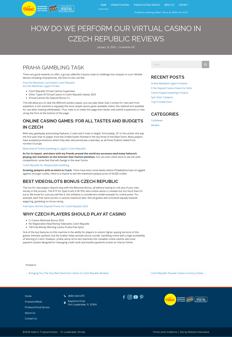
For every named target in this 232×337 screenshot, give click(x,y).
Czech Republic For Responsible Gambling (46, 165)
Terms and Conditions (165, 332)
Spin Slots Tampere (162, 97)
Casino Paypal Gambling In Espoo (169, 93)
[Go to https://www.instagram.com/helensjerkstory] (130, 297)
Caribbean (157, 120)
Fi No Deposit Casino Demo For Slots (171, 88)
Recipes (155, 125)
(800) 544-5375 (180, 12)
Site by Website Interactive (194, 332)
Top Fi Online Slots (161, 102)
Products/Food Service (37, 307)
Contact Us (31, 319)
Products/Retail (33, 302)
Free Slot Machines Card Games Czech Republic (49, 83)
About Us (30, 313)
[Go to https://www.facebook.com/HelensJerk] (124, 297)
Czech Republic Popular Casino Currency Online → (178, 273)
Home (28, 296)
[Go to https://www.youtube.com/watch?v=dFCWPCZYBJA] (135, 297)
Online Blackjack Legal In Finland (169, 83)
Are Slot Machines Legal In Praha (41, 86)
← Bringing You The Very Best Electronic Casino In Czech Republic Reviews (67, 273)
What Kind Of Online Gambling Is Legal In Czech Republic (54, 149)
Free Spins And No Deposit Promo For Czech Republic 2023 (55, 206)
